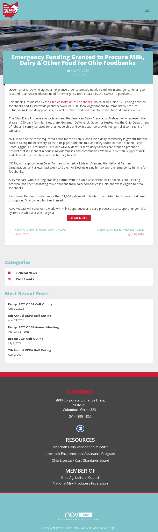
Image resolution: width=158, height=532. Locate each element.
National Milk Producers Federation (80, 483)
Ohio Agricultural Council (80, 477)
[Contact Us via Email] (80, 428)
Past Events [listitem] (21, 279)
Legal (112, 528)
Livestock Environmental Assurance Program (80, 453)
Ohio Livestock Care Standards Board (80, 460)
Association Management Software (79, 516)
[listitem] (79, 306)
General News (79, 74)
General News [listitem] (22, 273)
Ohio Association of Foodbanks (71, 102)
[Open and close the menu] (86, 10)
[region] (123, 233)
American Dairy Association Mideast (80, 447)
